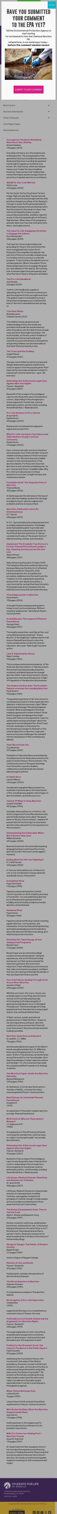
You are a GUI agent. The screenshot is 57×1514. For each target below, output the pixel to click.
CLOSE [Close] (52, 5)
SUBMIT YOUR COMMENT (28, 89)
